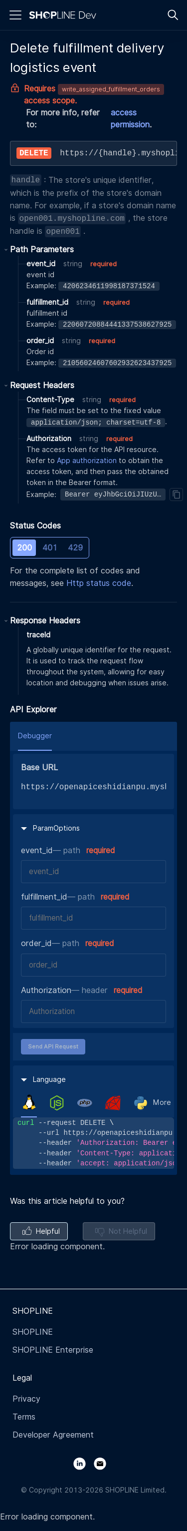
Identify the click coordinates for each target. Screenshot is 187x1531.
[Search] (173, 15)
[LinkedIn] (83, 1463)
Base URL (39, 767)
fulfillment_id (44, 897)
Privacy (26, 1399)
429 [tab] (75, 547)
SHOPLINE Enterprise (52, 1350)
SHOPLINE (32, 1332)
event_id (37, 850)
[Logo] (65, 15)
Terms (23, 1417)
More (162, 1102)
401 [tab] (49, 547)
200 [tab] (24, 547)
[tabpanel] (93, 1143)
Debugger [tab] (35, 736)
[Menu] (15, 14)
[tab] (29, 1102)
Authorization (46, 990)
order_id (36, 943)
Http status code (98, 583)
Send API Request (53, 1046)
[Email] (104, 1463)
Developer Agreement (53, 1435)
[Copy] (176, 494)
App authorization (87, 461)
